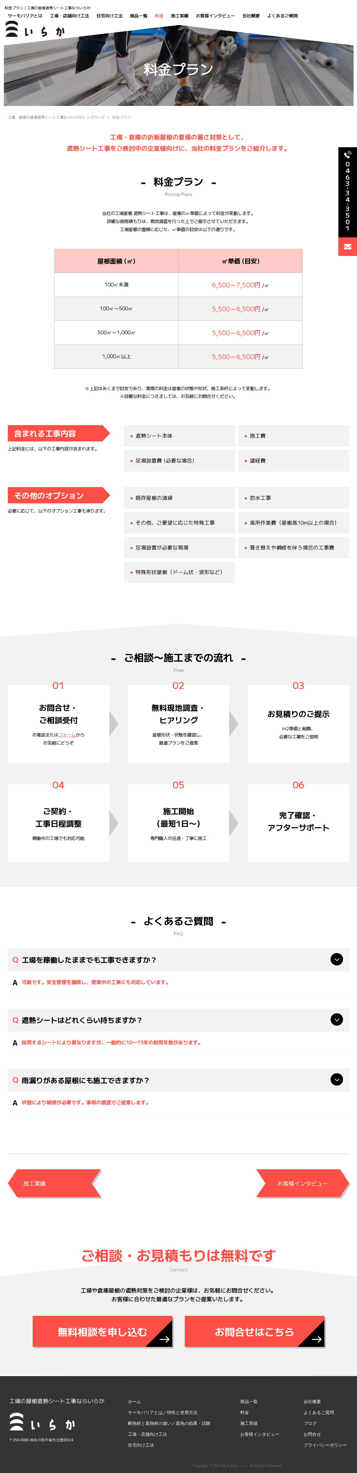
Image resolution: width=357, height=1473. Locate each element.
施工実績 (179, 15)
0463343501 (345, 191)
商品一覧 (138, 15)
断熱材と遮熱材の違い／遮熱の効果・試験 (169, 1423)
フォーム (67, 734)
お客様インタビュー (215, 15)
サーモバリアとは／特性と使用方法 (162, 1412)
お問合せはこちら (254, 1331)
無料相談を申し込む (102, 1331)
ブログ (310, 1423)
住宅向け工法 (110, 15)
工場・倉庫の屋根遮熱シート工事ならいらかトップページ (56, 117)
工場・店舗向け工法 (69, 15)
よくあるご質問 (282, 15)
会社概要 (251, 15)
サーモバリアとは (25, 15)
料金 (159, 15)
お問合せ (312, 1434)
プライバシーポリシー (325, 1445)
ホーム (134, 1401)
